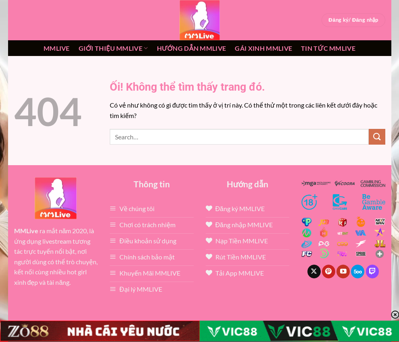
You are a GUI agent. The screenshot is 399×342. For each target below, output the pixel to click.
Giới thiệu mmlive (113, 48)
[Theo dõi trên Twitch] (372, 271)
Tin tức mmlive (328, 48)
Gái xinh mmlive (263, 48)
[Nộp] (377, 137)
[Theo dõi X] (314, 271)
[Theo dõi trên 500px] (357, 271)
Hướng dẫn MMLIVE (191, 48)
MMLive (57, 48)
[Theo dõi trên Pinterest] (328, 271)
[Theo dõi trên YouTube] (343, 271)
